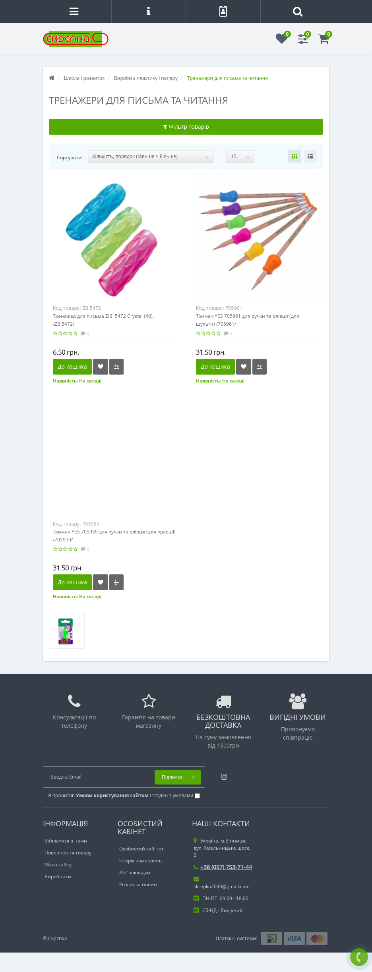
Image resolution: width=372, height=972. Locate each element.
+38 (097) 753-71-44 (223, 867)
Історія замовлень (140, 860)
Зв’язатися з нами (66, 840)
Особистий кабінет (141, 848)
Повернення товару (68, 852)
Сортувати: (70, 157)
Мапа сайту (58, 864)
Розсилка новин (138, 884)
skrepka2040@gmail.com (222, 883)
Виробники (58, 876)
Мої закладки (134, 872)
